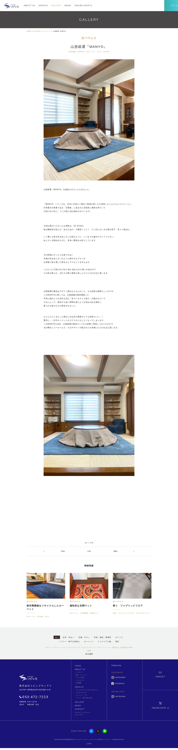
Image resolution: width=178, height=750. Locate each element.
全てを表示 (89, 654)
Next (115, 551)
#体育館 (123, 647)
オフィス (119, 637)
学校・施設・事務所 (102, 637)
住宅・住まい (68, 637)
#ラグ (99, 51)
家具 (117, 641)
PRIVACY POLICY (82, 712)
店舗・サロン (84, 637)
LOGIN (89, 743)
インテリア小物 (104, 641)
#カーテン (49, 647)
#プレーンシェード (104, 647)
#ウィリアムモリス (70, 647)
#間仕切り (116, 647)
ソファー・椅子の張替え (69, 641)
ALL (57, 637)
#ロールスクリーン (90, 647)
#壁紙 (89, 651)
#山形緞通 (72, 51)
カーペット (89, 38)
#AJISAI (106, 51)
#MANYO (81, 51)
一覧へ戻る (89, 551)
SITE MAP (79, 714)
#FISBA (130, 647)
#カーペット (91, 51)
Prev (63, 551)
